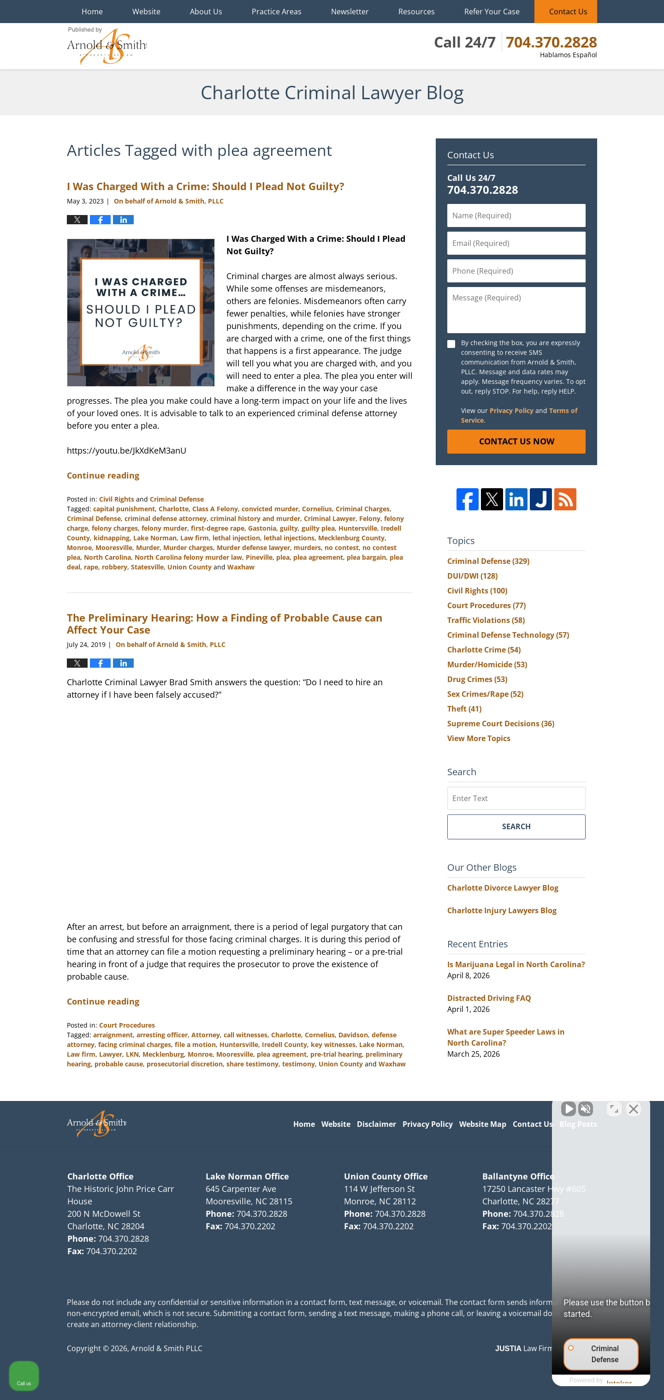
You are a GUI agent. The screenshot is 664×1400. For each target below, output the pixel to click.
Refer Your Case (492, 11)
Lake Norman (155, 537)
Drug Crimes (477, 679)
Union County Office (386, 1176)
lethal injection (236, 537)
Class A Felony (215, 508)
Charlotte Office (100, 1176)
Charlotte (174, 508)
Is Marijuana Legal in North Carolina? (516, 964)
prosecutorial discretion (185, 1063)
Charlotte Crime (484, 650)
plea (283, 557)
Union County (189, 566)
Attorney (205, 1034)
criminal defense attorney (166, 518)
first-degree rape (217, 528)
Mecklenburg (163, 1054)
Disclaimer (376, 1124)
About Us (206, 11)
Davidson (353, 1034)
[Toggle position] (614, 1105)
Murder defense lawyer (253, 547)
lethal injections (289, 537)
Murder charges (188, 547)
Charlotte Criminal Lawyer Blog (107, 46)
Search (516, 826)
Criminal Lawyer (330, 518)
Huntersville (357, 528)
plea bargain (366, 557)
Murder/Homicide (487, 664)
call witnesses (245, 1034)
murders (307, 547)
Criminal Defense (177, 499)
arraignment (113, 1034)
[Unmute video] (500, 1105)
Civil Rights (116, 499)
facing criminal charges (134, 1044)
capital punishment (124, 508)
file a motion (195, 1044)
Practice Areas (277, 11)
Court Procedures (127, 1025)
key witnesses (333, 1044)
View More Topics (478, 738)
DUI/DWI (472, 576)
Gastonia (262, 528)
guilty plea (318, 528)
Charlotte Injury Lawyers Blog (502, 910)
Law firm (194, 537)
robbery (114, 566)
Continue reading (103, 475)
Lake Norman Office (247, 1176)
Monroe (79, 547)
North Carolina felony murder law (188, 557)
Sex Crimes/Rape (485, 694)
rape (91, 566)
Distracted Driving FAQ (489, 998)
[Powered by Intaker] (585, 1380)
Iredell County (284, 1044)
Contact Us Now (516, 441)
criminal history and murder (255, 518)
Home (92, 11)
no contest (342, 547)
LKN (132, 1054)
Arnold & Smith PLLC (166, 1348)
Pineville (259, 557)
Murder (148, 547)
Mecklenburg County (351, 537)
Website (146, 11)
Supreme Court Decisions (500, 723)
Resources (416, 11)
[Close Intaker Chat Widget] (633, 1105)
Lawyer (110, 1054)
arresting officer (162, 1034)
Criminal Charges (363, 508)
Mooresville (113, 547)
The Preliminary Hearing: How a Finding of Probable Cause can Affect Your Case (224, 623)
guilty (289, 528)
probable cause (119, 1063)
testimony (298, 1063)
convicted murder (270, 508)
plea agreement (318, 557)
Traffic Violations (486, 620)
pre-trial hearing (336, 1054)
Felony (369, 518)
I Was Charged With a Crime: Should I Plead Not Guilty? (205, 186)
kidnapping (112, 537)
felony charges (115, 528)
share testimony (252, 1063)
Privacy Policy (512, 410)
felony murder (164, 528)
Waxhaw (241, 566)
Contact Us (568, 11)
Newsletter (350, 11)
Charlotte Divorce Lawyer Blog (502, 888)
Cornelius (317, 508)
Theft (464, 709)
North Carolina (107, 557)
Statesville (147, 566)
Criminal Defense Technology (508, 635)
